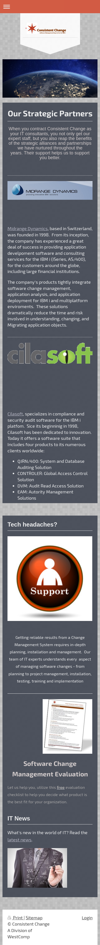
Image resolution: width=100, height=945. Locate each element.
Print (15, 917)
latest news (19, 839)
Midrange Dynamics (27, 228)
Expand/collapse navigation (50, 6)
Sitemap (34, 917)
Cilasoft (15, 413)
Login (87, 917)
